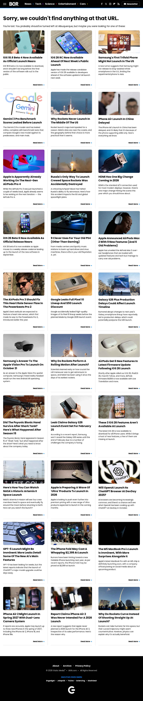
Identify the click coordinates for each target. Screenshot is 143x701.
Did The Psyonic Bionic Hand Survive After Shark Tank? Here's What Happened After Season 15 (22, 428)
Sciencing (80, 681)
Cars (83, 3)
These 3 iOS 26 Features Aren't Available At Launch (118, 424)
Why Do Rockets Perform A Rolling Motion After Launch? (70, 362)
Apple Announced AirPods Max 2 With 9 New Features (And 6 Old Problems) (119, 241)
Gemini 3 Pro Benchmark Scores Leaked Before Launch (22, 120)
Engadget (50, 681)
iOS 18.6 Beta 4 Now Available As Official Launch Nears (22, 59)
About (56, 665)
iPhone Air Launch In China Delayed (116, 120)
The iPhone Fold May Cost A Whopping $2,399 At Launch (69, 550)
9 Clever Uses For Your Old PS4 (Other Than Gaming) (71, 239)
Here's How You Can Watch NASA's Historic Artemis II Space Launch (21, 491)
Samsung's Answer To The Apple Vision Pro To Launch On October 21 (23, 364)
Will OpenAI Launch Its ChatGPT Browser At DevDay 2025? (117, 491)
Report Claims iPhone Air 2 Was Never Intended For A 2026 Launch (71, 617)
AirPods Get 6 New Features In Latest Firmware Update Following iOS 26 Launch (118, 364)
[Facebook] (102, 4)
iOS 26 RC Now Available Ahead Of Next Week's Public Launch (70, 61)
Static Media (58, 670)
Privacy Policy (82, 665)
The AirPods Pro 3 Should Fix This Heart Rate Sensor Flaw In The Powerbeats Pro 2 (23, 303)
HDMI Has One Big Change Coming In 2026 (115, 178)
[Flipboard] (114, 4)
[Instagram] (110, 4)
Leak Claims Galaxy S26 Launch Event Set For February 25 (71, 426)
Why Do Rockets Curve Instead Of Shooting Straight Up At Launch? (118, 617)
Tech (38, 3)
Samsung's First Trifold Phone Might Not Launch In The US (118, 59)
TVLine (71, 681)
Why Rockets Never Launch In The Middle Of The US (70, 120)
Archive (67, 665)
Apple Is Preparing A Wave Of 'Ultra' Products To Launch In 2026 (70, 491)
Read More (37, 85)
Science (50, 3)
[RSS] (119, 4)
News (28, 3)
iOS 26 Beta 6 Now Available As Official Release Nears (23, 239)
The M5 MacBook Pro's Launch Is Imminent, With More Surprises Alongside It (118, 552)
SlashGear (92, 681)
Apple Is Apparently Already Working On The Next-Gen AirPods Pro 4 (22, 180)
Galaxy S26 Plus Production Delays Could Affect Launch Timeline (116, 303)
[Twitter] (106, 4)
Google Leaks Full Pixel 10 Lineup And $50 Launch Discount (67, 303)
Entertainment (67, 3)
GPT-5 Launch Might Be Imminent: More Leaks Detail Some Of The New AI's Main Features (22, 554)
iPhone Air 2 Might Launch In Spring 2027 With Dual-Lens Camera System (21, 617)
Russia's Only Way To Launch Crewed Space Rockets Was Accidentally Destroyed (70, 180)
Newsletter (131, 4)
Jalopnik (61, 681)
